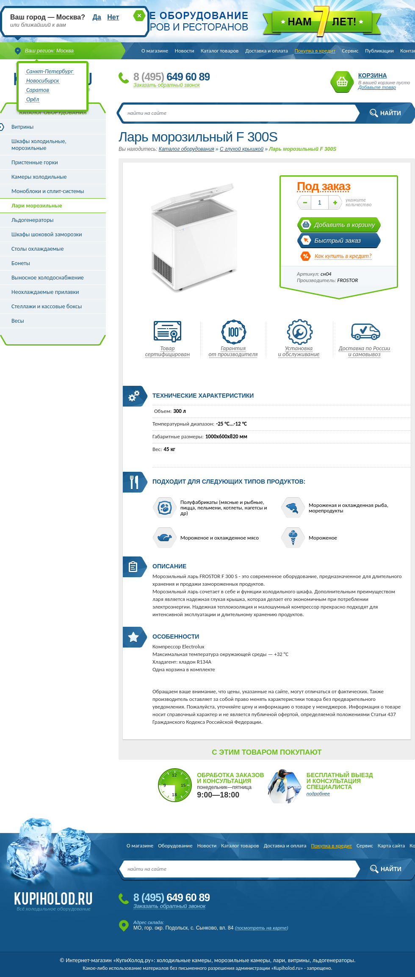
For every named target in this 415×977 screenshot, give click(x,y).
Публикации (379, 50)
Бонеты (20, 263)
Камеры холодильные (39, 176)
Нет (113, 17)
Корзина (342, 82)
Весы (17, 320)
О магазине (154, 50)
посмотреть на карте (261, 927)
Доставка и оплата (266, 50)
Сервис (350, 50)
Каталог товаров (220, 50)
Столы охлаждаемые (37, 248)
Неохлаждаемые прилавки (45, 292)
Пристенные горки (34, 162)
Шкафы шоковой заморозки (46, 234)
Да (96, 17)
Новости (184, 50)
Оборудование (175, 845)
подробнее (318, 793)
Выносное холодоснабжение (47, 277)
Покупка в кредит (315, 50)
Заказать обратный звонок (166, 85)
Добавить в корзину (345, 224)
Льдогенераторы (32, 220)
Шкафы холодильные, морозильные (38, 145)
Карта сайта (391, 845)
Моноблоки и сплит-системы (47, 191)
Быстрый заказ (338, 240)
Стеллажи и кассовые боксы (46, 306)
